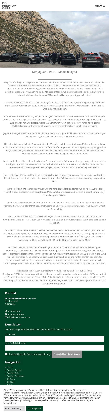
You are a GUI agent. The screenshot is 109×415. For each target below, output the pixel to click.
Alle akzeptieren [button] (34, 408)
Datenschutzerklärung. (39, 354)
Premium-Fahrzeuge (15, 376)
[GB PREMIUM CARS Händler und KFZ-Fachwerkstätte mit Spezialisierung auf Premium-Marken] (10, 5)
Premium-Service (14, 370)
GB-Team (11, 379)
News (9, 385)
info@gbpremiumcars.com (18, 317)
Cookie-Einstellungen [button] (14, 408)
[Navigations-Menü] (100, 5)
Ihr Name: (10, 334)
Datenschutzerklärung (14, 392)
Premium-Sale (13, 373)
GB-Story (10, 382)
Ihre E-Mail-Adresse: (15, 343)
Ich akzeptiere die (28, 354)
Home (9, 367)
